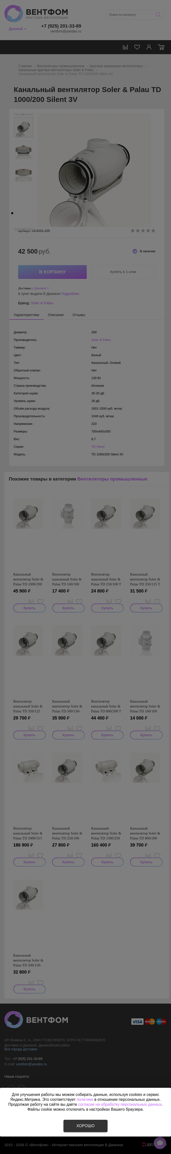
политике (85, 1099)
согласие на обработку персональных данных (120, 1104)
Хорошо (85, 1126)
